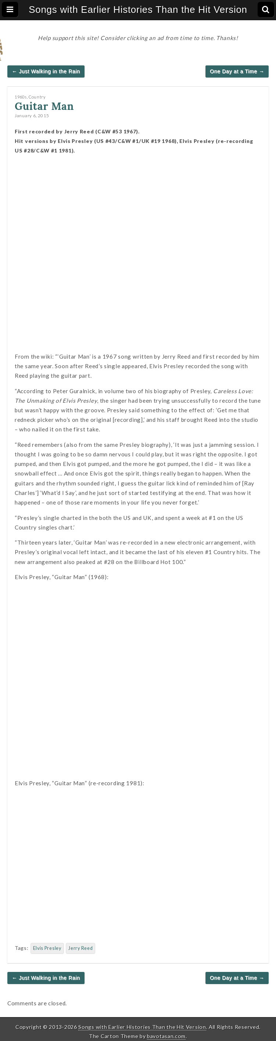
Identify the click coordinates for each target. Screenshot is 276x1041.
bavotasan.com (166, 1036)
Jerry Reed (80, 948)
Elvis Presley (47, 948)
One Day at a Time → (237, 71)
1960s (21, 96)
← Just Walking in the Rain (46, 71)
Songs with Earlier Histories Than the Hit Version (138, 9)
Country (37, 96)
